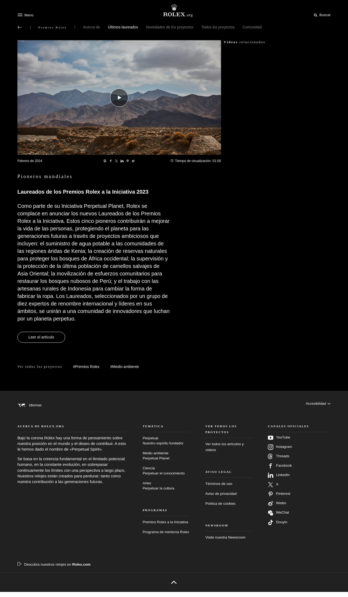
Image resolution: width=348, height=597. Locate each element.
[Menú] (25, 15)
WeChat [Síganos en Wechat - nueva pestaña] (278, 518)
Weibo (277, 508)
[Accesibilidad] (318, 405)
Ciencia (166, 476)
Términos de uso (218, 489)
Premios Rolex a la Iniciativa (165, 527)
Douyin (277, 527)
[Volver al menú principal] (20, 27)
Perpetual (166, 446)
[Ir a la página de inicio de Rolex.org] (174, 10)
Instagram (280, 452)
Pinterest (279, 499)
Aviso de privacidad (221, 499)
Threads (278, 461)
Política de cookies (220, 509)
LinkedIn (279, 480)
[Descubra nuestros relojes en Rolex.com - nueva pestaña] (54, 569)
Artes (166, 491)
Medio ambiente (166, 461)
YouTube (279, 442)
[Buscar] (321, 14)
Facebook (280, 471)
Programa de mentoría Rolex (166, 537)
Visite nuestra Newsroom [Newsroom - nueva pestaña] (225, 542)
